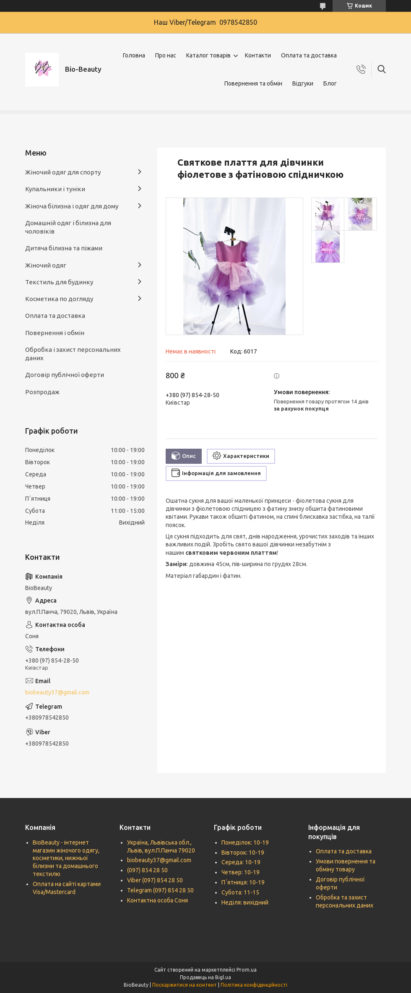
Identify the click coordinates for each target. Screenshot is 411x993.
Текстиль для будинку (59, 282)
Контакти (258, 55)
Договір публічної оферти (64, 374)
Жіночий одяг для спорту (63, 172)
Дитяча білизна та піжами (63, 248)
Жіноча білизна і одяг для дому (71, 206)
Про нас (165, 55)
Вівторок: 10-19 (242, 852)
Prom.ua (247, 969)
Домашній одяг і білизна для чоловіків (68, 227)
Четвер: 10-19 (240, 872)
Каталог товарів (208, 55)
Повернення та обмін (253, 83)
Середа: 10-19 (240, 862)
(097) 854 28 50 (147, 870)
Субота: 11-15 (240, 892)
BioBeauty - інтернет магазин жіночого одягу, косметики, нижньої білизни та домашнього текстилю (66, 858)
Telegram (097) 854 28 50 (160, 890)
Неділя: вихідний (244, 902)
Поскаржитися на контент (184, 985)
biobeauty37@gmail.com (57, 692)
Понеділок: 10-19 (245, 842)
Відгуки (302, 83)
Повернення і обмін (54, 332)
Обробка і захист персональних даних (73, 353)
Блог (330, 83)
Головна (134, 55)
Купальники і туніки (55, 188)
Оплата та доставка (309, 55)
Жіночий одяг (45, 265)
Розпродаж (42, 391)
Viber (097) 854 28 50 (155, 880)
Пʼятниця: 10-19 (243, 882)
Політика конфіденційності (254, 985)
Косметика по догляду (59, 298)
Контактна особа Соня (157, 900)
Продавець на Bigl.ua (205, 977)
